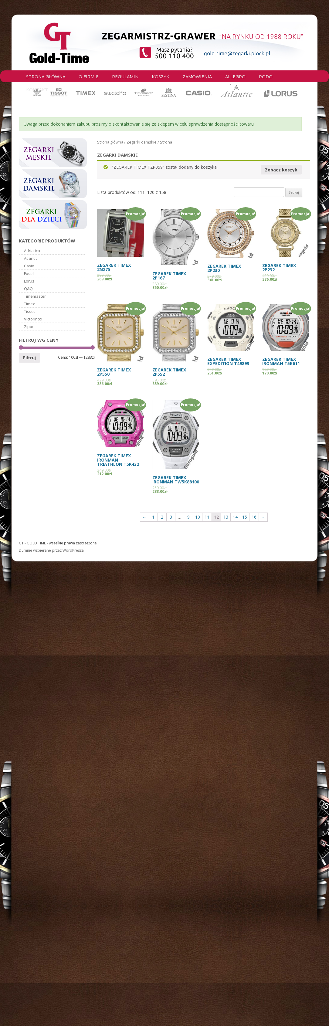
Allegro (235, 76)
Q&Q (28, 288)
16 (254, 517)
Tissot (29, 311)
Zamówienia (197, 76)
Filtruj (29, 358)
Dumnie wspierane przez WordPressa (51, 550)
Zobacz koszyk (281, 170)
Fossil (29, 273)
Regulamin (125, 76)
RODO (266, 76)
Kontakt (37, 89)
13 (225, 517)
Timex (29, 303)
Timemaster (35, 296)
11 (207, 517)
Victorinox (33, 319)
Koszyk (160, 76)
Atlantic (30, 258)
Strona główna (45, 76)
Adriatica (32, 250)
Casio (29, 266)
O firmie (89, 76)
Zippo (29, 326)
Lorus (29, 281)
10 (197, 517)
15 (244, 517)
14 (235, 517)
